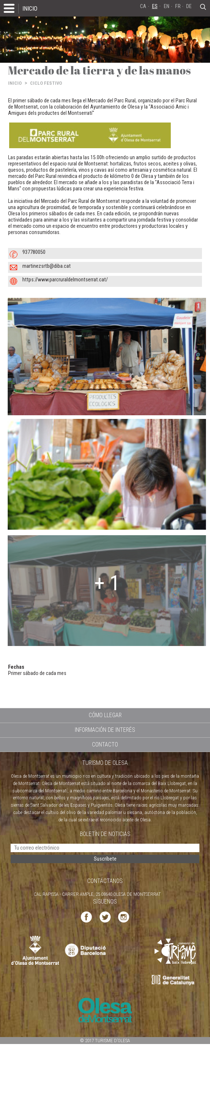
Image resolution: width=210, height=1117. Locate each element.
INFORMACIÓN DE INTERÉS (105, 729)
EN (166, 6)
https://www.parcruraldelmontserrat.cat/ (65, 280)
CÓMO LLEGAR (105, 715)
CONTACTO (105, 744)
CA (143, 6)
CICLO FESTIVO (46, 83)
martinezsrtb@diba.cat (46, 266)
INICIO (29, 8)
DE (189, 6)
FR (178, 6)
